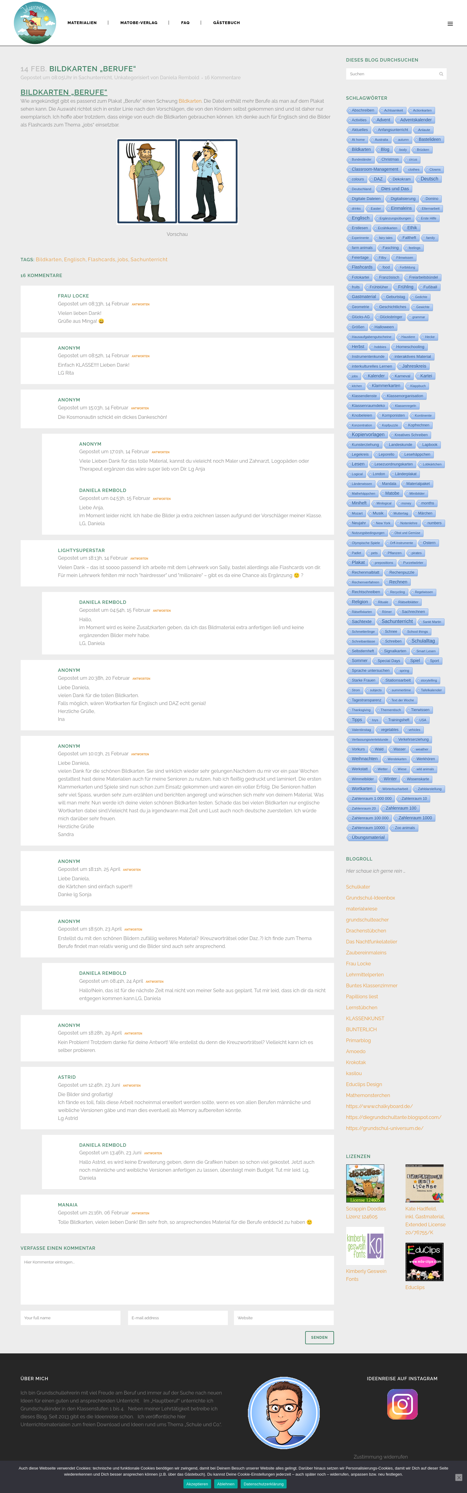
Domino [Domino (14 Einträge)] (432, 199)
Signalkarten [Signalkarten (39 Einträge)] (395, 651)
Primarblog (358, 1040)
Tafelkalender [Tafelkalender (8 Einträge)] (431, 690)
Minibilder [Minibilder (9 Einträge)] (417, 493)
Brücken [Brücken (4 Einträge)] (423, 149)
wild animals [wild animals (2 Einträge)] (425, 769)
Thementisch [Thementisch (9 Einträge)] (391, 710)
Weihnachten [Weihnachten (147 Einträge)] (365, 758)
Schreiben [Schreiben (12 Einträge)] (393, 641)
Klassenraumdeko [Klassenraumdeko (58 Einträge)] (368, 405)
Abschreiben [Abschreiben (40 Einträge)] (363, 110)
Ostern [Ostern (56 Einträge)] (429, 542)
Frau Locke (73, 296)
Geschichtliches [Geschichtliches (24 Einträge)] (392, 307)
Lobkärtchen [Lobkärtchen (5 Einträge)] (432, 464)
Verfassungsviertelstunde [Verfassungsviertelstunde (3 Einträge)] (370, 739)
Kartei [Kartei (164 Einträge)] (426, 375)
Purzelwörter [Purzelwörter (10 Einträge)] (413, 563)
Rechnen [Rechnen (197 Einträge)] (398, 581)
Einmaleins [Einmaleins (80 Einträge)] (401, 208)
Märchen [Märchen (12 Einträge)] (425, 513)
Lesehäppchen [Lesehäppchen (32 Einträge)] (417, 454)
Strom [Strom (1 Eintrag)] (356, 690)
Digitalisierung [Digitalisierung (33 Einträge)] (403, 198)
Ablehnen (226, 1484)
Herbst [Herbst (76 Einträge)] (358, 346)
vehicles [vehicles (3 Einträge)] (414, 730)
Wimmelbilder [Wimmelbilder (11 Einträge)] (363, 779)
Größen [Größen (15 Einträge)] (358, 327)
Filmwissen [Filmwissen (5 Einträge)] (404, 257)
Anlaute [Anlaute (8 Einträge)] (424, 130)
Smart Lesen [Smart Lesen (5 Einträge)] (426, 651)
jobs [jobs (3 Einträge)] (355, 376)
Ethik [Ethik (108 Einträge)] (412, 227)
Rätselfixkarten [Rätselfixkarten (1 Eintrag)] (362, 612)
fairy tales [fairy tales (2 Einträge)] (386, 238)
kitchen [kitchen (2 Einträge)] (357, 386)
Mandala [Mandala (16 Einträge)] (389, 484)
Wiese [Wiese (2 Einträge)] (402, 769)
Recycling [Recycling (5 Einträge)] (397, 592)
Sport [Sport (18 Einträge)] (434, 661)
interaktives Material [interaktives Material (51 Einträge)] (413, 356)
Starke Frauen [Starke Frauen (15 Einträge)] (363, 680)
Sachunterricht (95, 77)
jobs (123, 259)
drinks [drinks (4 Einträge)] (356, 208)
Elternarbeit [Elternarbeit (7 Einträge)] (431, 208)
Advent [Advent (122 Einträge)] (383, 119)
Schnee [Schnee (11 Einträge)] (391, 631)
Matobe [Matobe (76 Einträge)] (392, 493)
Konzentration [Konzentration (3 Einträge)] (362, 425)
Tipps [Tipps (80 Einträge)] (357, 719)
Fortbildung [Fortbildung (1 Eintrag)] (407, 267)
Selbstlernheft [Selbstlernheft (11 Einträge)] (363, 651)
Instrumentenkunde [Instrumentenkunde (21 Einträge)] (368, 357)
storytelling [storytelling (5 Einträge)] (429, 680)
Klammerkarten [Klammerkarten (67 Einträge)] (386, 385)
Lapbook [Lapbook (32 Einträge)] (429, 444)
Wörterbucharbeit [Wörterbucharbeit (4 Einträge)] (395, 789)
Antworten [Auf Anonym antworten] (140, 356)
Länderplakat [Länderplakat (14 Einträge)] (405, 474)
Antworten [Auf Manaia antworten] (140, 1213)
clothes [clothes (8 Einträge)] (414, 169)
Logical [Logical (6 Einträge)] (357, 474)
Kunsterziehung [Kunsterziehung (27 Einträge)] (365, 444)
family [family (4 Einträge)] (430, 238)
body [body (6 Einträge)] (403, 149)
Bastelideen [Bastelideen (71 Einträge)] (430, 139)
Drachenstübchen (366, 931)
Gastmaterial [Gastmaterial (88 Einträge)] (364, 296)
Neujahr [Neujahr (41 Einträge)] (359, 523)
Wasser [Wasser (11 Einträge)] (400, 749)
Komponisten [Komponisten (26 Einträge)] (393, 415)
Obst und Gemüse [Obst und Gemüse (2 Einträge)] (407, 533)
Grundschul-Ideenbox (370, 898)
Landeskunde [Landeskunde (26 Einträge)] (401, 444)
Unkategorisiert (131, 77)
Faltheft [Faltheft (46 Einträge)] (409, 237)
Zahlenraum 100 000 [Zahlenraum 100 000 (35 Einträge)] (370, 818)
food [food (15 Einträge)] (386, 267)
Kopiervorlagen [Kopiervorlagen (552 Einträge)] (368, 434)
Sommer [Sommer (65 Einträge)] (360, 660)
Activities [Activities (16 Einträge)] (359, 120)
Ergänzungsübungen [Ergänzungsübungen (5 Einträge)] (395, 218)
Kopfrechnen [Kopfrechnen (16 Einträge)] (419, 425)
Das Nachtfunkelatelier (371, 942)
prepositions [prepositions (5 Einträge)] (384, 563)
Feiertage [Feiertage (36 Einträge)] (360, 257)
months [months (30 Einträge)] (427, 503)
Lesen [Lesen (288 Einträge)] (358, 463)
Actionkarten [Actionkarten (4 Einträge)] (422, 110)
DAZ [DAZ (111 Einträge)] (378, 178)
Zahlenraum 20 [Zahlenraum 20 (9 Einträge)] (364, 808)
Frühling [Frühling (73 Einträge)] (405, 286)
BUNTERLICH (361, 1029)
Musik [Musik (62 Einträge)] (378, 513)
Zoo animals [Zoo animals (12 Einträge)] (405, 828)
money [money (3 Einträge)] (406, 503)
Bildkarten (190, 101)
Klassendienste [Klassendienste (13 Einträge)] (364, 396)
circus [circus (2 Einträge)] (413, 159)
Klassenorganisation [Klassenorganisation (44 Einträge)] (405, 396)
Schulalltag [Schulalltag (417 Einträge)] (423, 640)
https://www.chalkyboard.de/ (379, 1106)
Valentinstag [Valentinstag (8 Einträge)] (361, 730)
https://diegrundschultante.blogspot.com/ (394, 1117)
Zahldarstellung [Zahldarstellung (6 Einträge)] (430, 789)
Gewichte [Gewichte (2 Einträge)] (423, 307)
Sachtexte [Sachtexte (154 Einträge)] (362, 621)
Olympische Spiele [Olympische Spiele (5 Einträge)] (366, 543)
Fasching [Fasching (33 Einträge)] (391, 247)
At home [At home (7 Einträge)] (358, 139)
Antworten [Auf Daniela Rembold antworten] (162, 499)
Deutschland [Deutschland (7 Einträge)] (361, 189)
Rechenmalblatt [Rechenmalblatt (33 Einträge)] (365, 572)
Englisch (75, 259)
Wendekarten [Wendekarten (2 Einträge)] (397, 759)
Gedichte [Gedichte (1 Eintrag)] (421, 297)
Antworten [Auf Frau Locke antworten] (140, 304)
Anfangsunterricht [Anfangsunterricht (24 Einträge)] (393, 130)
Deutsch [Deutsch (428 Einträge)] (429, 178)
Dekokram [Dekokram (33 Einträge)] (402, 179)
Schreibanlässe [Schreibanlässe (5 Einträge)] (363, 641)
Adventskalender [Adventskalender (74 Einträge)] (416, 119)
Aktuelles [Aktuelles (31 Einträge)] (360, 129)
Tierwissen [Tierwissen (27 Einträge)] (420, 709)
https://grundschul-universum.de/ (385, 1128)
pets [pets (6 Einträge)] (374, 553)
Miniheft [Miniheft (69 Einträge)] (359, 503)
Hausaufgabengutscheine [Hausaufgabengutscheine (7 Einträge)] (372, 337)
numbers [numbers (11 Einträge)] (434, 523)
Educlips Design (364, 1084)
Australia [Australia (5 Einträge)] (381, 139)
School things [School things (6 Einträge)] (417, 631)
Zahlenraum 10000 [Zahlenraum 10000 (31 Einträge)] (368, 827)
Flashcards (101, 259)
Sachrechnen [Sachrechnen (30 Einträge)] (413, 611)
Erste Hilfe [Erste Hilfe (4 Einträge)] (429, 218)
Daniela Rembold (179, 77)
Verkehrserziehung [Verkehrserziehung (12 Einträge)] (413, 739)
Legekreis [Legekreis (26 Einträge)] (360, 454)
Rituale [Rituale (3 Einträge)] (383, 602)
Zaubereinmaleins (366, 953)
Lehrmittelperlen (365, 975)
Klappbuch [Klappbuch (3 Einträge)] (418, 386)
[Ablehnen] (458, 1477)
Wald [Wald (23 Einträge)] (379, 749)
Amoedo (356, 1051)
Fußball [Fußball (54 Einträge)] (430, 287)
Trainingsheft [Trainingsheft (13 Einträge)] (398, 720)
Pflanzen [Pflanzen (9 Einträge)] (395, 553)
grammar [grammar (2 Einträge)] (418, 317)
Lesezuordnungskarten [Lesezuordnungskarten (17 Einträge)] (394, 464)
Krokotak (356, 1062)
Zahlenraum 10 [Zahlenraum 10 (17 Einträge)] (414, 798)
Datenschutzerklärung (264, 1484)
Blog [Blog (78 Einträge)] (385, 149)
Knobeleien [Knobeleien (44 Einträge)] (362, 415)
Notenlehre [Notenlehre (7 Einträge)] (408, 523)
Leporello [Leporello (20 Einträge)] (386, 454)
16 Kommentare (223, 77)
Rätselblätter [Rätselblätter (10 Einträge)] (408, 602)
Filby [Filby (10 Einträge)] (382, 257)
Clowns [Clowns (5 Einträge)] (435, 169)
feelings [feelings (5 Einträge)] (414, 248)
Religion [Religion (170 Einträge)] (360, 601)
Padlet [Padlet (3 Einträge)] (356, 553)
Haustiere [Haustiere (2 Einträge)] (408, 337)
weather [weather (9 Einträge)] (422, 749)
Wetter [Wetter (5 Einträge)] (383, 769)
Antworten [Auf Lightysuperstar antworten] (139, 558)
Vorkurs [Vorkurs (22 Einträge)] (358, 749)
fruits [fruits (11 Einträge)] (356, 287)
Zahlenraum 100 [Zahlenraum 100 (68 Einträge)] (401, 808)
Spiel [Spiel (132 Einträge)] (415, 660)
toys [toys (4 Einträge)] (375, 720)
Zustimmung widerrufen (381, 1457)
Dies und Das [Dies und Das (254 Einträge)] (395, 188)
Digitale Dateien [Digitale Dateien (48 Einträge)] (366, 198)
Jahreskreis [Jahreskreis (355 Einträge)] (414, 366)
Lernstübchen (362, 1007)
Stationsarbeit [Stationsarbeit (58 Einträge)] (398, 680)
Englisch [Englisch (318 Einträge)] (361, 217)
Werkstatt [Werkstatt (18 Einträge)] (360, 769)
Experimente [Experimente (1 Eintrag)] (360, 238)
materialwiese (362, 909)
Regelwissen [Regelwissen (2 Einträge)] (424, 592)
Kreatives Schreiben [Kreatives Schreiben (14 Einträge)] (411, 435)
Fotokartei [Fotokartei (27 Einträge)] (360, 277)
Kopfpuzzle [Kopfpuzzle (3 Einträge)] (390, 425)
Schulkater (358, 887)
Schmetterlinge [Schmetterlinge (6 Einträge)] (363, 631)
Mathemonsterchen (368, 1095)
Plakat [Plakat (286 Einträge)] (358, 562)
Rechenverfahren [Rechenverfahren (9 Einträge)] (365, 582)
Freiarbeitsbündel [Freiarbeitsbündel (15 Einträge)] (423, 277)
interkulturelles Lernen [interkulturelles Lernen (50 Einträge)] (372, 366)
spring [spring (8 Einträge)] (404, 670)
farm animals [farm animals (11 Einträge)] (362, 248)
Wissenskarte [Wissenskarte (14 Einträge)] (418, 779)
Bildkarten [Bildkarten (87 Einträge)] (361, 149)
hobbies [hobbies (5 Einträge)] (380, 347)
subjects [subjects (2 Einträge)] (376, 690)
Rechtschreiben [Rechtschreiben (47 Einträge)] (366, 592)
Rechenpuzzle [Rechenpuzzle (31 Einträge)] (401, 572)
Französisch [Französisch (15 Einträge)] (389, 277)
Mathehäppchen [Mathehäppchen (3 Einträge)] (363, 493)
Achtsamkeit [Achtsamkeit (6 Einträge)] (393, 110)
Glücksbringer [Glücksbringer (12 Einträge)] (391, 317)
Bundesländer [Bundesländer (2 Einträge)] (361, 159)
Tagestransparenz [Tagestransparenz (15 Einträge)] (367, 700)
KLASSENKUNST (365, 1018)
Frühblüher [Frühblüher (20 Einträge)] (379, 287)
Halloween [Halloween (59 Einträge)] (384, 327)
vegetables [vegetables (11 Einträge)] (390, 730)
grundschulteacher (367, 920)
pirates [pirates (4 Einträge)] (417, 553)
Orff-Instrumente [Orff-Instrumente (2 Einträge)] (401, 543)
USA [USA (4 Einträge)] (423, 720)
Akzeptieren (197, 1484)
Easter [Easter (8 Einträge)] (376, 208)
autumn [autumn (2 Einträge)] (403, 139)
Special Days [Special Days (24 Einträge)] (389, 661)
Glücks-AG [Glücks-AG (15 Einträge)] (361, 317)
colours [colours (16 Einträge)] (358, 179)
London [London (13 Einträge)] (379, 474)
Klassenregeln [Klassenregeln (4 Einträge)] (405, 406)
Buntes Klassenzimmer (372, 986)
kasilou (354, 1073)
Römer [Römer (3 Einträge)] (387, 612)
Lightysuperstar (81, 550)
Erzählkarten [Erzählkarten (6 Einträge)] (387, 228)
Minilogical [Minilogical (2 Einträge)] (384, 503)
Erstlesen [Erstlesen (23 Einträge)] (360, 228)
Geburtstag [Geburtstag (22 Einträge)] (395, 297)
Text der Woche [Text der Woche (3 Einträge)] (403, 700)
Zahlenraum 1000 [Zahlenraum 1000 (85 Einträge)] (415, 817)
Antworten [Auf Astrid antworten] (132, 1085)
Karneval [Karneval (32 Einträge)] (402, 376)
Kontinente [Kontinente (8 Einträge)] (423, 415)
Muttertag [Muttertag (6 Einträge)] (401, 513)
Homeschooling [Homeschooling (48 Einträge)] (410, 346)
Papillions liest (362, 996)
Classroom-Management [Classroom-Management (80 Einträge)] (375, 169)
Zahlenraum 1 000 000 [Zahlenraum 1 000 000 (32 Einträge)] (372, 798)
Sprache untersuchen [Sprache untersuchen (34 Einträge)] (371, 670)
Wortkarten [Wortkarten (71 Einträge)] (362, 788)
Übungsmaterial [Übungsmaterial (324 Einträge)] (368, 837)
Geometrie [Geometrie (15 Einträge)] (360, 307)
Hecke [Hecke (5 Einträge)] (430, 337)
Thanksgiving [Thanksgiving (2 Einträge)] (361, 710)
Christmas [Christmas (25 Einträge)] (390, 159)
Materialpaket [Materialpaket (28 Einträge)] (418, 483)
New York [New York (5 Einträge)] (383, 523)
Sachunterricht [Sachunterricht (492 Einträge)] (397, 621)
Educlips (415, 1287)
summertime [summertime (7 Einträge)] (401, 690)
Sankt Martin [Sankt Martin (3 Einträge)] (432, 622)
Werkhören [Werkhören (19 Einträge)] (425, 759)
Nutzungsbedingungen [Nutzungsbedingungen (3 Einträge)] (368, 533)
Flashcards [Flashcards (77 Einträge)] (362, 267)
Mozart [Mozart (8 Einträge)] (357, 513)
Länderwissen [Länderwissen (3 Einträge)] (362, 484)
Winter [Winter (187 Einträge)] (390, 778)
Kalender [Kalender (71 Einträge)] (376, 375)
